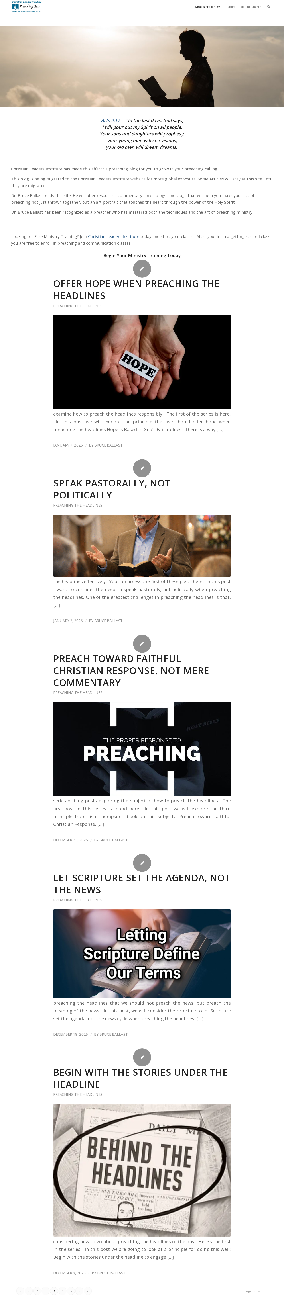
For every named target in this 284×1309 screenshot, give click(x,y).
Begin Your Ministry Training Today (142, 255)
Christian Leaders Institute (113, 236)
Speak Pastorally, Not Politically (111, 489)
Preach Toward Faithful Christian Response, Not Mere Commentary (131, 670)
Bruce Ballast (108, 445)
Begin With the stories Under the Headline (140, 1078)
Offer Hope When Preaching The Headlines (136, 289)
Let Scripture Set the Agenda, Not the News (141, 883)
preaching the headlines (77, 305)
